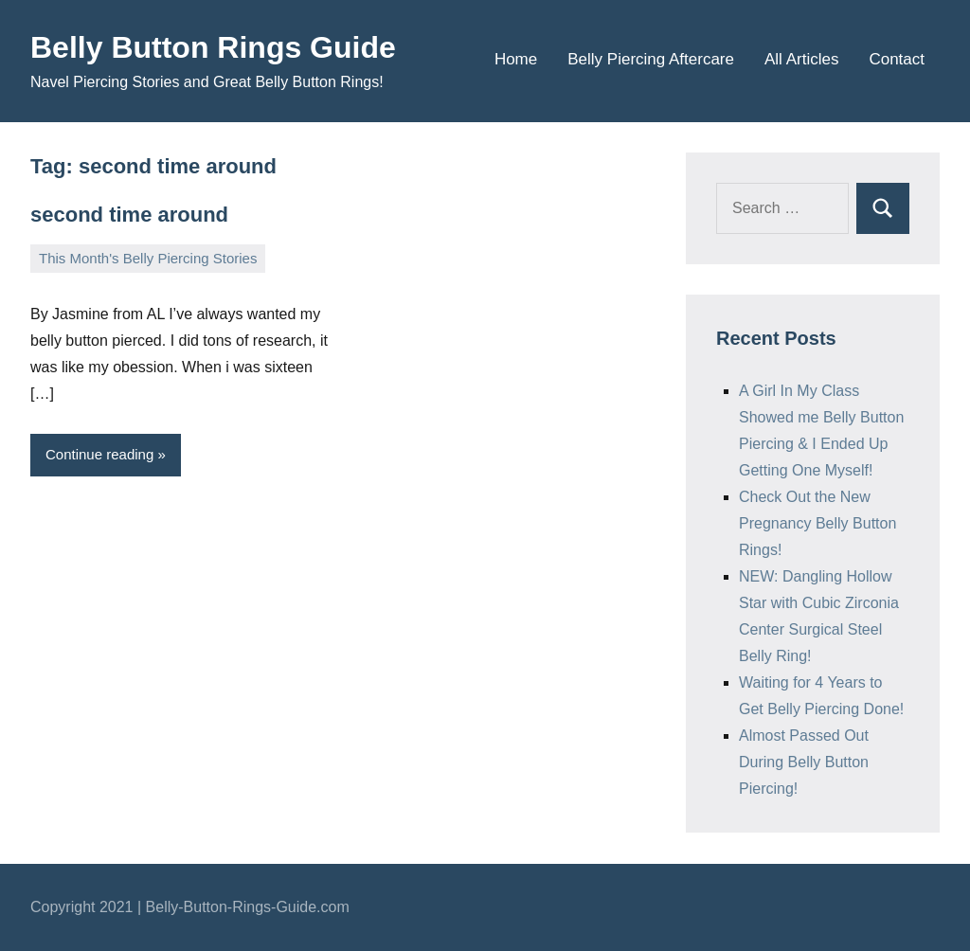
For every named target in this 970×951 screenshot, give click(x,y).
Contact (897, 59)
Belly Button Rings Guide (213, 47)
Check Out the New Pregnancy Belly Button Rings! (817, 523)
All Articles (801, 59)
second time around (129, 214)
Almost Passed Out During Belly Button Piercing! (804, 762)
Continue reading (99, 454)
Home (515, 59)
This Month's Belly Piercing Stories (148, 258)
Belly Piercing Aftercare (650, 59)
